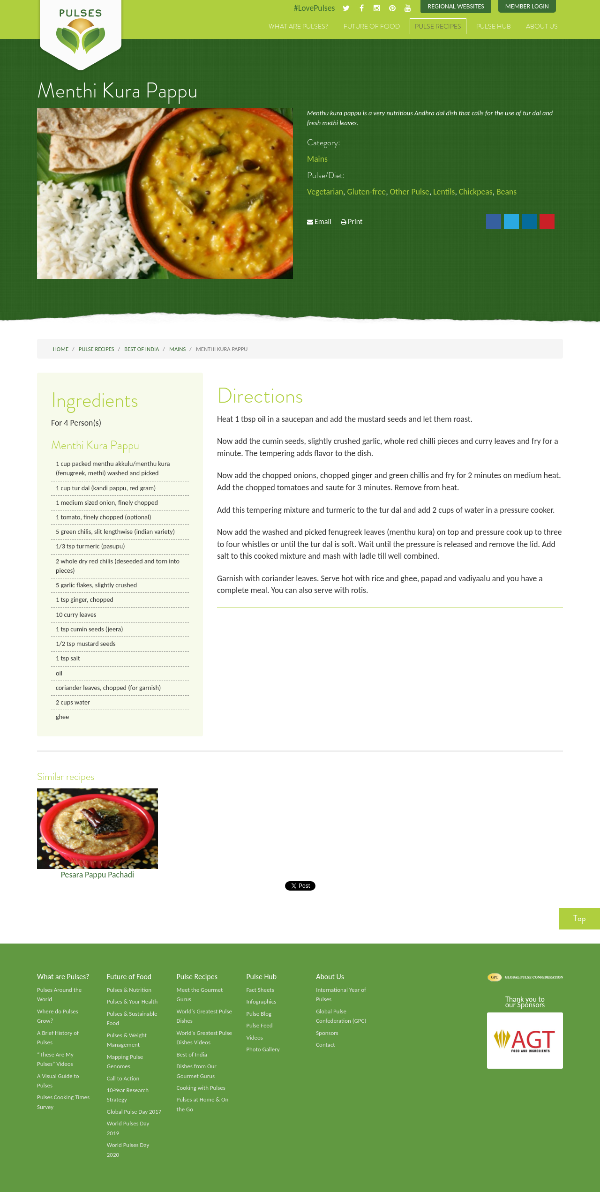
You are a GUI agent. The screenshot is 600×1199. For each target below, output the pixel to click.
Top (579, 922)
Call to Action (123, 1083)
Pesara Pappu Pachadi (97, 878)
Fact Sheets (260, 994)
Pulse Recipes (438, 26)
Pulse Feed (259, 1030)
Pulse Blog (259, 1018)
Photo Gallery (263, 1054)
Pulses (80, 36)
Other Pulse (411, 192)
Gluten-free (367, 192)
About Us (542, 26)
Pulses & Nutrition (129, 994)
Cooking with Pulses (201, 1093)
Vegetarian (325, 192)
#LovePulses (312, 8)
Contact (325, 1050)
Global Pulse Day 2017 (134, 1118)
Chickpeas (478, 192)
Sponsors (327, 1038)
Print (355, 221)
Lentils (446, 192)
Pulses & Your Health (132, 1006)
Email (323, 221)
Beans (510, 192)
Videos (254, 1042)
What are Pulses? (299, 26)
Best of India (192, 1060)
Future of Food (372, 26)
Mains (317, 159)
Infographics (261, 1006)
